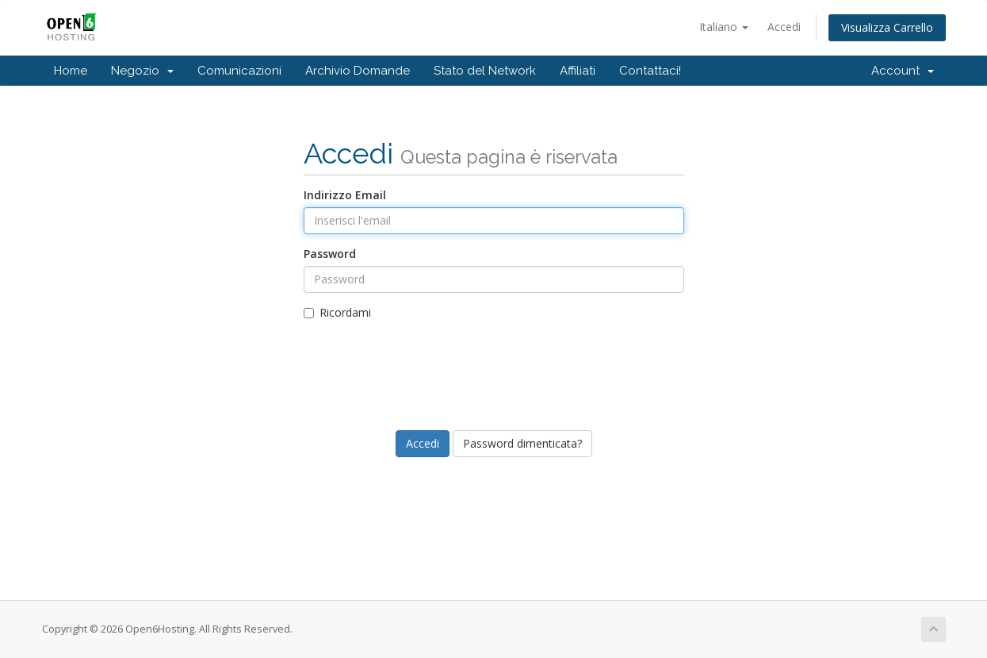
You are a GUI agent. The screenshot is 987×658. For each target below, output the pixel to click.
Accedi (784, 26)
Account (902, 70)
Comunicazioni (239, 70)
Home (70, 70)
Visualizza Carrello (887, 27)
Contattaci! (650, 70)
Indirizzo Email (345, 194)
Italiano (723, 26)
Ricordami (337, 312)
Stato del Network (485, 70)
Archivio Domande (357, 70)
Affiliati (577, 70)
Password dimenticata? (522, 443)
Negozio (142, 70)
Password (330, 253)
